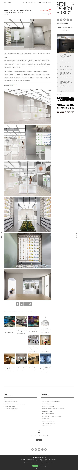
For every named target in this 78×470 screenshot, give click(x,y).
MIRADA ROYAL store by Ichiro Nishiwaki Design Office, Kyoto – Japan (21, 330)
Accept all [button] (35, 465)
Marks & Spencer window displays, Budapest (45, 348)
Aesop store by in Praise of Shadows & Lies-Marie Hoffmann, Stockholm (9, 367)
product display (29, 311)
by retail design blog (9, 332)
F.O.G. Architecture (13, 84)
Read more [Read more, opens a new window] (45, 460)
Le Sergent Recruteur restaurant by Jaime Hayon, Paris (21, 366)
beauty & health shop (10, 311)
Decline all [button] (42, 465)
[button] (25, 463)
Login (5, 2)
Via (4, 87)
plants (24, 311)
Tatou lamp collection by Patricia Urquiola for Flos (45, 329)
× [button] (76, 456)
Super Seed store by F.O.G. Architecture (18, 10)
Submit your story (32, 2)
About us (25, 2)
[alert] (39, 462)
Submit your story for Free (65, 27)
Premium (39, 2)
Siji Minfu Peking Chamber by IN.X (33, 329)
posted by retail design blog (10, 12)
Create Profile (65, 30)
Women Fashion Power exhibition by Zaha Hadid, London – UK (33, 348)
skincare (34, 311)
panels (21, 311)
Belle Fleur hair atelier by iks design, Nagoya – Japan (33, 366)
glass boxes (17, 311)
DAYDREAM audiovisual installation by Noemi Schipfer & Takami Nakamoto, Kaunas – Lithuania (45, 367)
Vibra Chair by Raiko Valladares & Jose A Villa (9, 329)
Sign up (39, 440)
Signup (9, 2)
